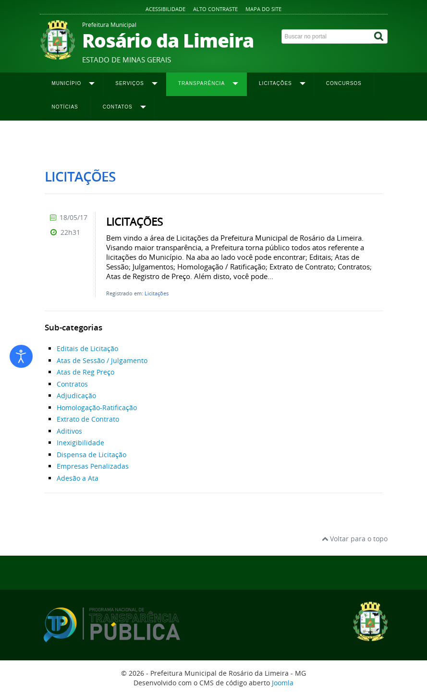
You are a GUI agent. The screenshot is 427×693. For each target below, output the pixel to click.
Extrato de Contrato (88, 419)
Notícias (65, 106)
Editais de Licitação (87, 348)
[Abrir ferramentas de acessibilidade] (21, 356)
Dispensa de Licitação (91, 454)
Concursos (344, 83)
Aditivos (69, 431)
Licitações (157, 293)
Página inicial (62, 139)
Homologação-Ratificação (97, 407)
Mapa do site (263, 8)
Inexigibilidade (80, 442)
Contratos (72, 384)
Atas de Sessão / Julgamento (102, 360)
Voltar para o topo (355, 538)
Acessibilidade (165, 8)
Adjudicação (76, 395)
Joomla (282, 682)
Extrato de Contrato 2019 (272, 139)
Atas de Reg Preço (85, 372)
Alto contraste (215, 8)
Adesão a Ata (77, 478)
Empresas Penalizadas (93, 466)
